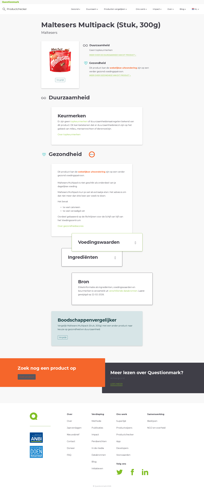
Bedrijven (152, 421)
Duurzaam (92, 9)
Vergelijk (60, 80)
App (118, 441)
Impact (157, 9)
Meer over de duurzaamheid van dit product (112, 55)
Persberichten (99, 441)
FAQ (69, 455)
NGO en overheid (156, 428)
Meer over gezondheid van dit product (109, 75)
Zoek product (26, 377)
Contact (71, 441)
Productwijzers (124, 428)
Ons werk (141, 9)
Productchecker (14, 9)
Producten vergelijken (115, 9)
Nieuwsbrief (73, 434)
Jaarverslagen (74, 428)
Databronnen (99, 455)
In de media (98, 448)
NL (195, 9)
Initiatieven (97, 468)
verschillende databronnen (123, 291)
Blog (183, 9)
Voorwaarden (123, 455)
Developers (122, 448)
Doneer (71, 448)
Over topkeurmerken (69, 134)
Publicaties (97, 428)
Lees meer (116, 384)
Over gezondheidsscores (70, 226)
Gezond (75, 9)
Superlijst (121, 421)
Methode (96, 421)
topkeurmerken (79, 121)
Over (170, 9)
